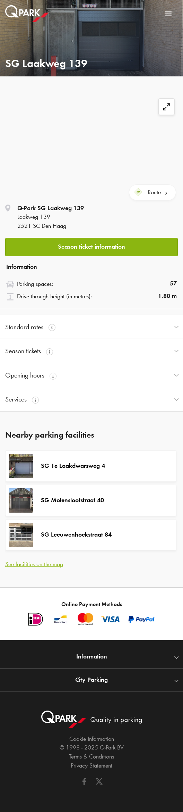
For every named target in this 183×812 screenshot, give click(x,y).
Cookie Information (91, 739)
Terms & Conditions (91, 756)
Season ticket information (91, 246)
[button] (91, 245)
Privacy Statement (91, 765)
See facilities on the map (34, 564)
